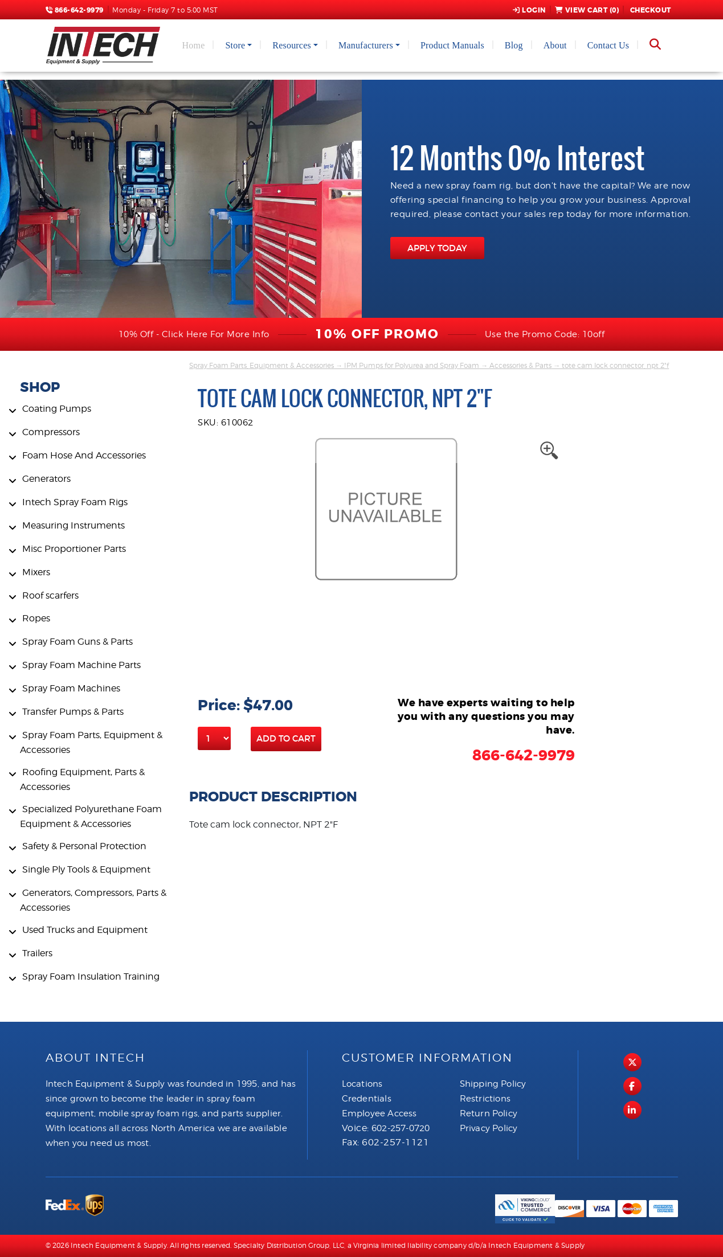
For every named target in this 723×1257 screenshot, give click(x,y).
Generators (46, 478)
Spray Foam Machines (71, 688)
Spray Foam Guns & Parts (77, 641)
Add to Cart (286, 738)
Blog (514, 45)
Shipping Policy (493, 1084)
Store (235, 45)
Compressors (51, 432)
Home (193, 45)
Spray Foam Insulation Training (91, 976)
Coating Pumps (56, 408)
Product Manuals (452, 45)
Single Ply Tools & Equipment (86, 869)
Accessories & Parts (520, 365)
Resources (291, 45)
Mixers (36, 572)
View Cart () (587, 10)
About (555, 45)
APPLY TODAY (437, 248)
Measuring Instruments (73, 525)
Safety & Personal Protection (84, 846)
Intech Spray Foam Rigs (75, 502)
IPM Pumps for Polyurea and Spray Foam (411, 365)
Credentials (366, 1099)
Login (529, 10)
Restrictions (485, 1099)
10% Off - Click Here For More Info (194, 334)
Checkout (649, 10)
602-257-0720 (400, 1128)
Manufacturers (365, 45)
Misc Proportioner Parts (74, 548)
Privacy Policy (489, 1128)
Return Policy (489, 1113)
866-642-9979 (75, 10)
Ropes (36, 618)
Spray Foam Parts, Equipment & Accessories (261, 365)
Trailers (37, 953)
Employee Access (379, 1113)
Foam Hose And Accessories (84, 455)
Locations (362, 1084)
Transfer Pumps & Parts (73, 711)
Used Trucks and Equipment (85, 929)
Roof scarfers (50, 595)
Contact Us (608, 45)
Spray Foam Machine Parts (81, 665)
